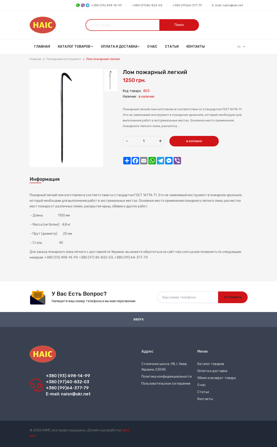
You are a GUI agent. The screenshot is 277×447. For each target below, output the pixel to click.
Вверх (138, 319)
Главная (42, 47)
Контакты (195, 47)
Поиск (179, 25)
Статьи (172, 47)
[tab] (110, 80)
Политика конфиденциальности (166, 377)
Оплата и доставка (120, 47)
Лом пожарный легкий (103, 59)
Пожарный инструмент (63, 59)
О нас (152, 47)
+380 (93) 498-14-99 (99, 5)
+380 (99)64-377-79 (187, 5)
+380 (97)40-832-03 (147, 5)
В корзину (194, 141)
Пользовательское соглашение (166, 384)
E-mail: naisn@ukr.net (227, 5)
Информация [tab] (45, 179)
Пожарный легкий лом (47, 195)
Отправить (233, 297)
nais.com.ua (184, 252)
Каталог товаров (75, 47)
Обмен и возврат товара (216, 378)
